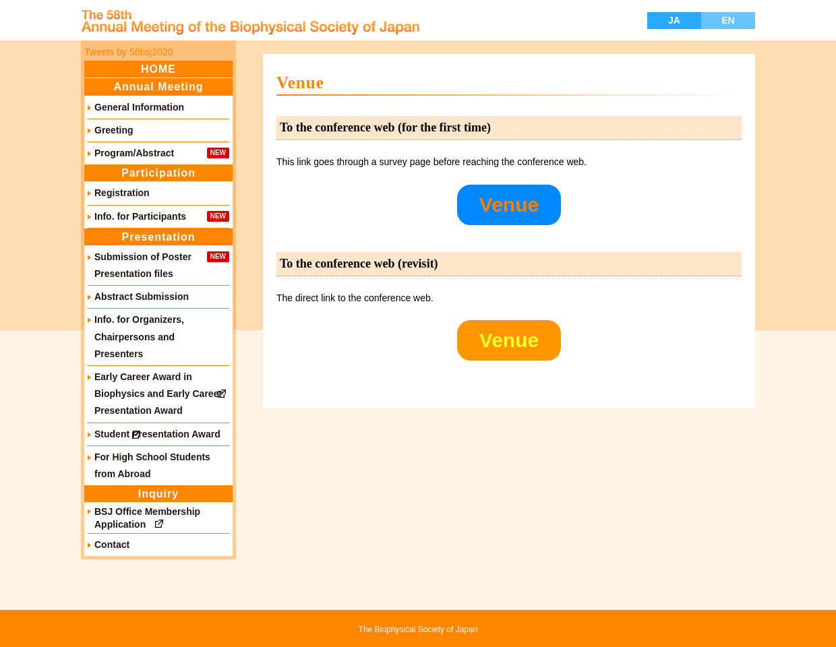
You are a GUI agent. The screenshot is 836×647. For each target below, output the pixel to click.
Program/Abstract (134, 153)
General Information (139, 107)
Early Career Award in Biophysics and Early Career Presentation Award (158, 393)
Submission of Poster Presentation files (142, 265)
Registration (122, 192)
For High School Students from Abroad (152, 465)
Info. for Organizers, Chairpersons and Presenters (139, 336)
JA (674, 20)
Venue (509, 204)
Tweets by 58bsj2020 (128, 52)
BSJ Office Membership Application (147, 517)
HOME (158, 69)
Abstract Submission (141, 296)
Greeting (113, 130)
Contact (111, 544)
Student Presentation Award (157, 434)
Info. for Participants (140, 216)
